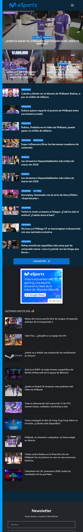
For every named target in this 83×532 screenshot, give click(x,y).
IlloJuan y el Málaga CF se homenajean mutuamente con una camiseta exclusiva (50, 230)
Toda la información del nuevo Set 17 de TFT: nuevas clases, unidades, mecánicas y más (48, 405)
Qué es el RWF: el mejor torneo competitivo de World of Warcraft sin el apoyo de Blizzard (49, 371)
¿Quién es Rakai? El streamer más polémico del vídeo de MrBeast (42, 42)
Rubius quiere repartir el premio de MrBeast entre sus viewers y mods (50, 112)
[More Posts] (41, 261)
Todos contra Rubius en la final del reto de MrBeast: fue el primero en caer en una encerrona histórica (63, 72)
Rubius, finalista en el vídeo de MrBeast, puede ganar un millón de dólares (48, 129)
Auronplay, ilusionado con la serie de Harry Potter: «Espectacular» (49, 196)
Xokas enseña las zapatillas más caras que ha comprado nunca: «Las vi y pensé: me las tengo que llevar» (50, 249)
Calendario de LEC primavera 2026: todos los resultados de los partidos (48, 473)
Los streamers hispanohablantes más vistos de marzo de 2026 (47, 179)
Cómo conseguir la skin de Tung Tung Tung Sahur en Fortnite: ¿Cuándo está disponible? (51, 422)
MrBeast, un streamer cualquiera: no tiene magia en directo (21, 75)
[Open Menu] (72, 5)
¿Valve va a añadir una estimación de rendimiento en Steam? (50, 354)
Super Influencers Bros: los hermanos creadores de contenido (50, 145)
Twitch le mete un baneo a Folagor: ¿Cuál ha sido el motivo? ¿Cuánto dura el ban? (50, 213)
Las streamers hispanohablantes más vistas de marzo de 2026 (47, 162)
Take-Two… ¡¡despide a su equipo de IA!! (45, 335)
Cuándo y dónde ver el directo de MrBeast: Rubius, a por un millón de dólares (50, 95)
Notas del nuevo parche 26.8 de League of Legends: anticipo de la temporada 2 (51, 320)
